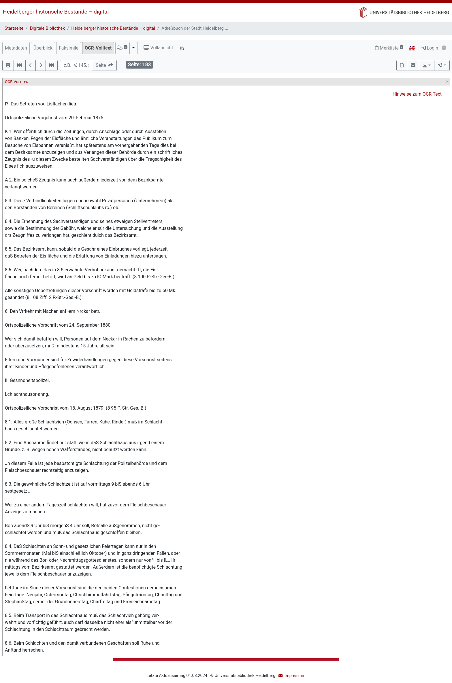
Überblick (43, 48)
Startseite (14, 28)
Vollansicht (158, 47)
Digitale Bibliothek (47, 28)
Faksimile (68, 48)
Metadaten (16, 48)
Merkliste (389, 48)
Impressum (295, 675)
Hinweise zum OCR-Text (417, 94)
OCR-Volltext (98, 48)
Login (429, 48)
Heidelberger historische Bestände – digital (56, 11)
